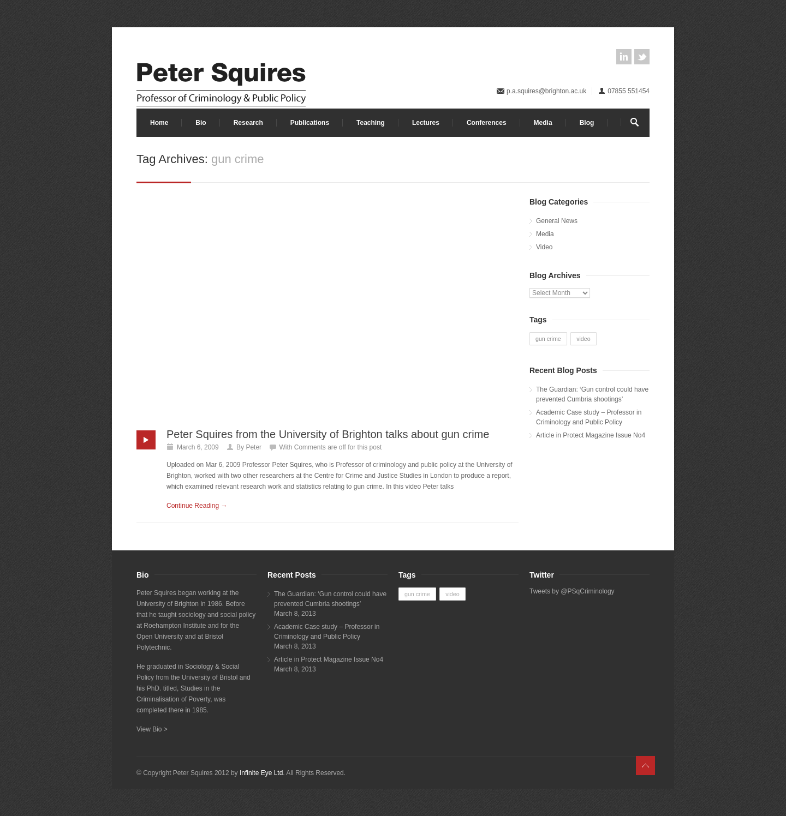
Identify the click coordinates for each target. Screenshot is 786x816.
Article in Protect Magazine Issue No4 (590, 435)
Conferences (487, 123)
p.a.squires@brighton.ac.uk (546, 91)
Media (543, 123)
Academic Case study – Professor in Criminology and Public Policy (588, 417)
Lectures (425, 123)
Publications (309, 123)
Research (248, 123)
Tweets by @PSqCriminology (572, 591)
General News (556, 221)
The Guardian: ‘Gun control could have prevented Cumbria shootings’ (592, 394)
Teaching (370, 123)
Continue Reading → (196, 505)
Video (544, 247)
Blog (587, 123)
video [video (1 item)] (583, 338)
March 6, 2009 (198, 447)
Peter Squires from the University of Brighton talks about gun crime (327, 434)
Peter (253, 447)
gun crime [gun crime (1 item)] (548, 338)
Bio (200, 123)
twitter (642, 56)
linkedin (624, 56)
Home (159, 123)
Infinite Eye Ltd (261, 773)
